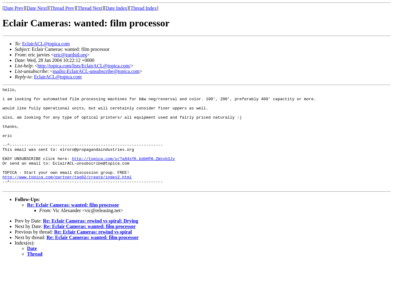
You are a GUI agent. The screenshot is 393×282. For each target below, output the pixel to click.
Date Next (37, 8)
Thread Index (143, 8)
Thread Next (90, 8)
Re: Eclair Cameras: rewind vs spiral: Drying (90, 241)
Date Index (116, 8)
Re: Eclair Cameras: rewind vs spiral (93, 252)
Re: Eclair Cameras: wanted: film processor (73, 225)
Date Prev (14, 8)
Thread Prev (62, 8)
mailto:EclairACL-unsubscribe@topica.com (96, 71)
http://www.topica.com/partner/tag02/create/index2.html (67, 195)
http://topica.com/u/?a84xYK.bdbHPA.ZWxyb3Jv (123, 173)
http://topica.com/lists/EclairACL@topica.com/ (84, 65)
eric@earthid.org (70, 54)
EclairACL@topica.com (46, 43)
